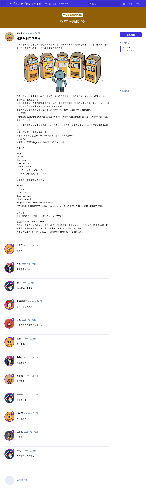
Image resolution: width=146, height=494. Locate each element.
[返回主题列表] (3, 3)
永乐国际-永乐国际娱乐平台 (25, 3)
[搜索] (104, 3)
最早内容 (124, 43)
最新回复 (124, 90)
